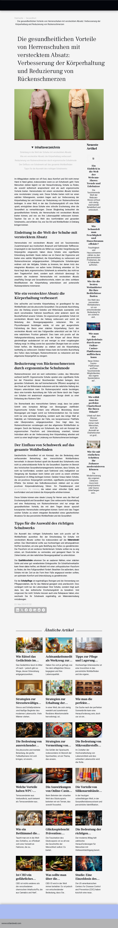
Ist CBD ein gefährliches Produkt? (24, 879)
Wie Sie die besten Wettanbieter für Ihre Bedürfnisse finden (94, 289)
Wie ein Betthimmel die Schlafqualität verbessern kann (27, 835)
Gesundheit (31, 18)
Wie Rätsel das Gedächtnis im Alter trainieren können (27, 662)
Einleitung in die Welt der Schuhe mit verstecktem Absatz (45, 152)
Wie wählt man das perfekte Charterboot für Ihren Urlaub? (94, 404)
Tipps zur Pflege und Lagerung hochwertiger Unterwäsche (86, 662)
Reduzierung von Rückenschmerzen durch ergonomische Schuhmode (46, 160)
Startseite (18, 18)
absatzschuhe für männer (26, 489)
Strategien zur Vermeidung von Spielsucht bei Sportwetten (57, 747)
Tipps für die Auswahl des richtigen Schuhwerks (45, 168)
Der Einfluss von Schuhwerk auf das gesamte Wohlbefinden (45, 164)
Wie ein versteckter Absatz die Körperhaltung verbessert (45, 156)
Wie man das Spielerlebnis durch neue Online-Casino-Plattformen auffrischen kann (94, 345)
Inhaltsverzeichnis (47, 147)
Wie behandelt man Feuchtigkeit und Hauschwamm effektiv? (95, 235)
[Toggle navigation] (7, 5)
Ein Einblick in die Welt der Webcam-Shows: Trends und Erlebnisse (94, 176)
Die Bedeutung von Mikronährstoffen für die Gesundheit (88, 745)
